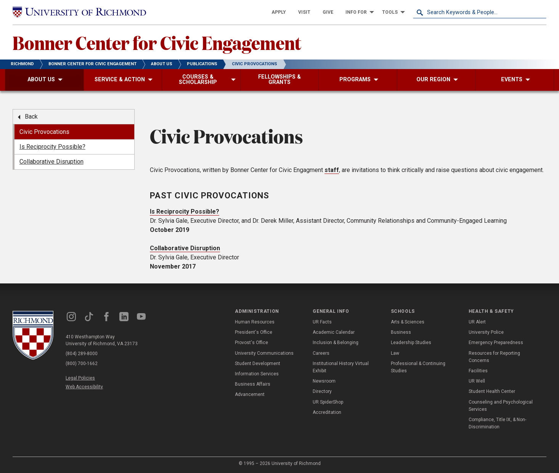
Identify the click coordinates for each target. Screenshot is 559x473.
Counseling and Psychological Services (501, 405)
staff (331, 170)
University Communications (264, 353)
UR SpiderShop (328, 402)
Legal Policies (80, 378)
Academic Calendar (334, 332)
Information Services (257, 373)
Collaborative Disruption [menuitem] (51, 161)
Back (31, 116)
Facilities (478, 370)
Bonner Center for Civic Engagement (157, 42)
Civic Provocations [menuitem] (44, 131)
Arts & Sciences (407, 322)
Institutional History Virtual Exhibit (341, 367)
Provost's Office (251, 342)
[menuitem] (278, 12)
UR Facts (322, 322)
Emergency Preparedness (496, 342)
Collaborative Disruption (185, 248)
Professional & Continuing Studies (418, 367)
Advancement (250, 394)
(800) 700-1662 (82, 363)
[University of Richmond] (79, 12)
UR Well (477, 381)
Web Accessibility (84, 386)
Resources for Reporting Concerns (494, 357)
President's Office (253, 332)
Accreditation (327, 412)
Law (395, 353)
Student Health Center (492, 391)
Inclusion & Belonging (335, 342)
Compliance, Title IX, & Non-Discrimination (497, 423)
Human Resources (255, 322)
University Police (486, 332)
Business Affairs (252, 384)
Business (401, 332)
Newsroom (324, 381)
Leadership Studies (411, 342)
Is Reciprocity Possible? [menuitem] (52, 146)
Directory (322, 391)
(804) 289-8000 (82, 353)
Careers (321, 353)
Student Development (257, 363)
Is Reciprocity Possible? (184, 211)
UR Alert (477, 322)
